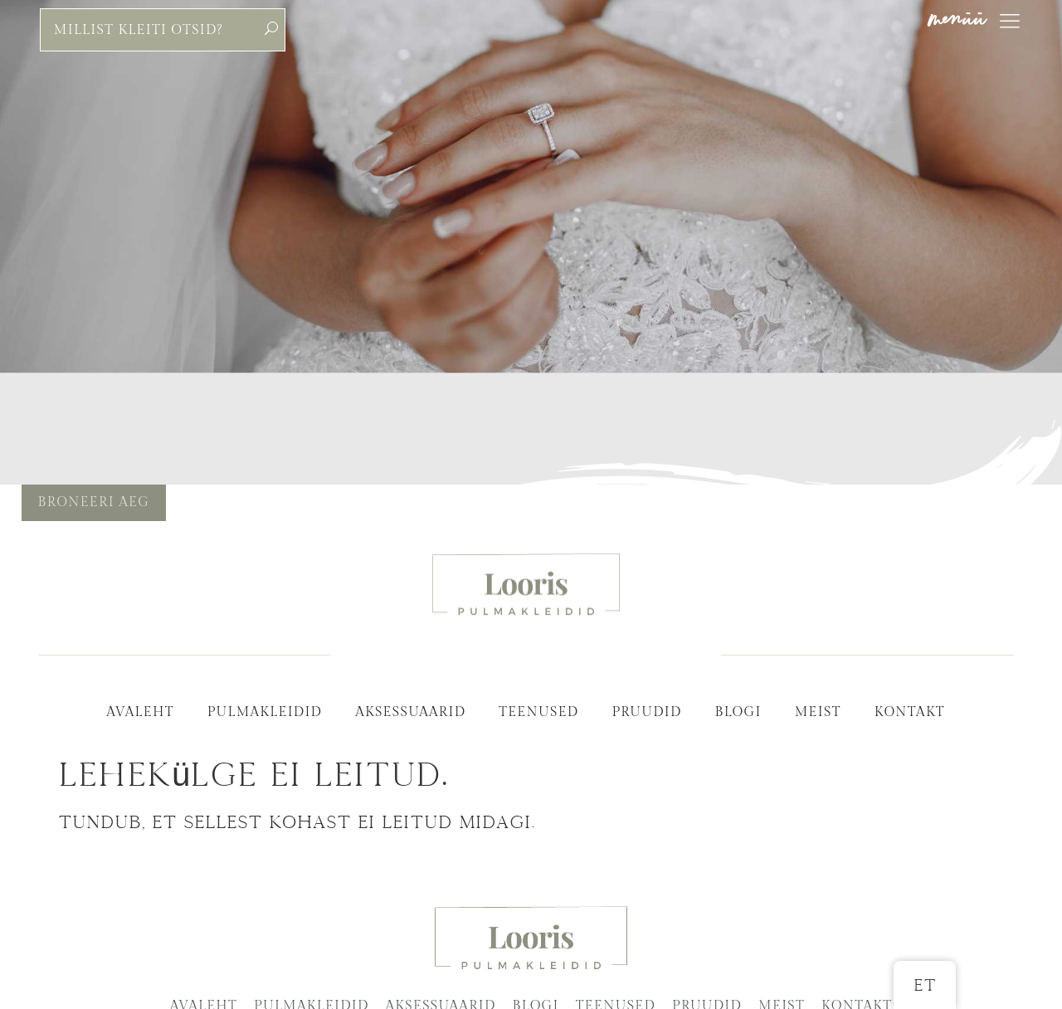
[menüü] (1009, 20)
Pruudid (646, 712)
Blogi (737, 712)
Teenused (538, 712)
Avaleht (139, 712)
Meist (818, 712)
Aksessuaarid (410, 712)
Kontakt (909, 712)
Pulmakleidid (264, 712)
